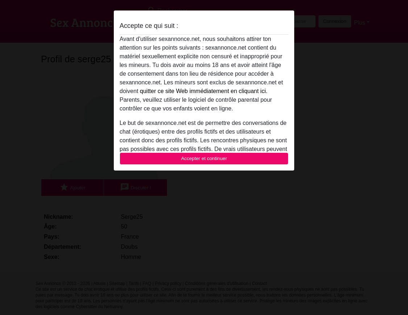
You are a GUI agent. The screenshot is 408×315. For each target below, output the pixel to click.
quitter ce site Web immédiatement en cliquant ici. (203, 91)
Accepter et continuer (204, 158)
